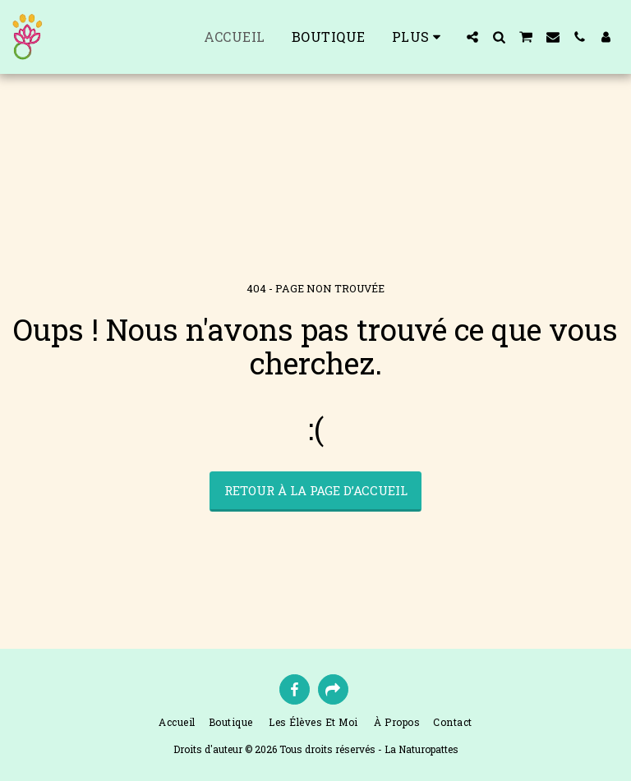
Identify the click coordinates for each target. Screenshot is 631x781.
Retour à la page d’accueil (316, 490)
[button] (472, 37)
